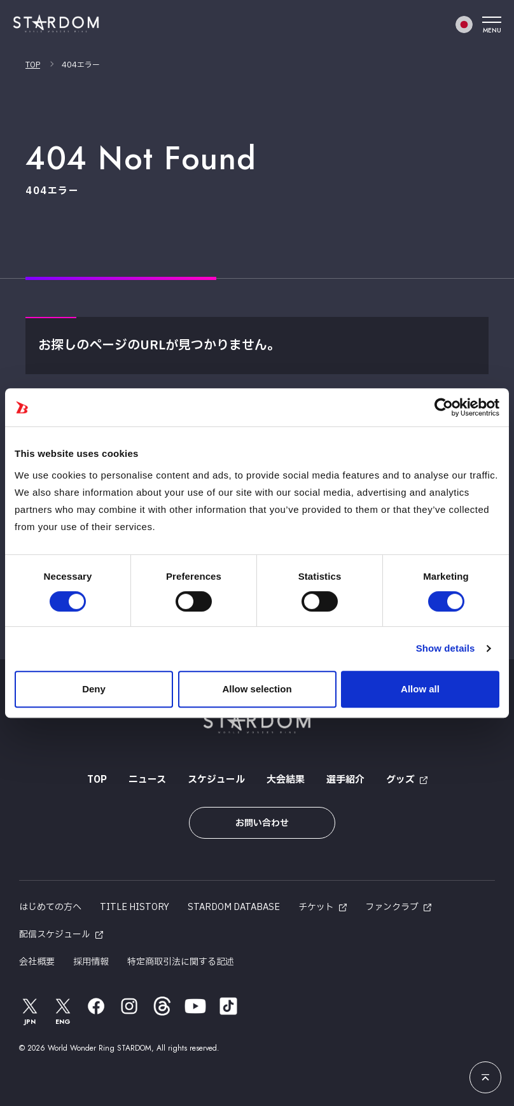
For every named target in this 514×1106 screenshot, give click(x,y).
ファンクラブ (392, 907)
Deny (94, 688)
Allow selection (256, 688)
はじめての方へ (50, 907)
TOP (32, 65)
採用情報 (91, 962)
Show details (445, 648)
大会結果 (286, 780)
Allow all (420, 688)
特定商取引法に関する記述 (180, 962)
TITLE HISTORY (134, 907)
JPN (30, 1010)
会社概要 (37, 962)
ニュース (147, 780)
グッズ (400, 780)
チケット (316, 907)
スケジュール (216, 780)
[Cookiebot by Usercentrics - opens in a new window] (443, 407)
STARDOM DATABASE (234, 907)
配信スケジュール (54, 934)
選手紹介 (345, 780)
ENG (63, 1010)
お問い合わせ (262, 823)
